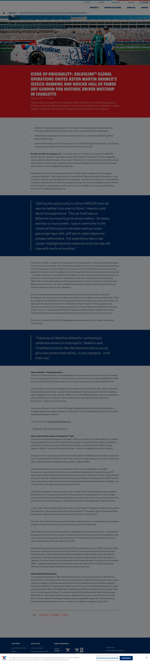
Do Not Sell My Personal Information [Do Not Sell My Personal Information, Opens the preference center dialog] (107, 658)
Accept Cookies (126, 658)
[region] (75, 658)
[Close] (146, 657)
